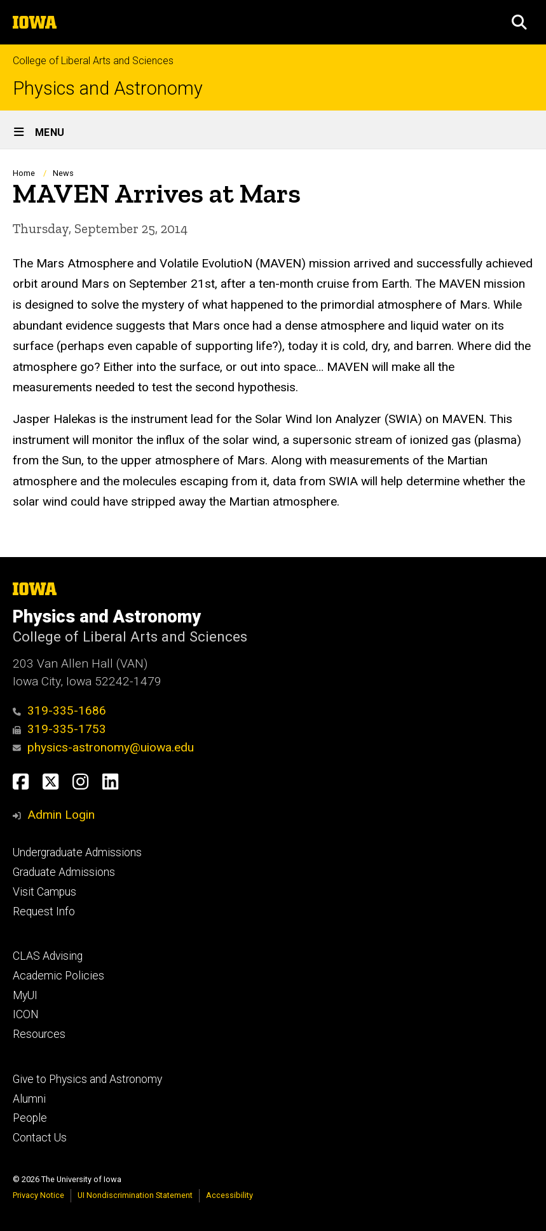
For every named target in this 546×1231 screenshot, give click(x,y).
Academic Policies (58, 975)
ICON (26, 1014)
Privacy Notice (38, 1195)
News (63, 173)
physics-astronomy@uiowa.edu (103, 747)
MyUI (25, 995)
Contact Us (40, 1137)
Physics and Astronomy (108, 88)
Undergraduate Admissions (77, 852)
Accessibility (229, 1195)
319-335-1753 (59, 729)
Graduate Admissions (64, 872)
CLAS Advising (48, 956)
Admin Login (61, 814)
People (30, 1118)
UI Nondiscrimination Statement (135, 1195)
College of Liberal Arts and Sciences (93, 61)
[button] (519, 22)
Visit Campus (44, 891)
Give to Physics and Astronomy (87, 1079)
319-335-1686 (59, 710)
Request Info (44, 911)
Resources (39, 1034)
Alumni (29, 1099)
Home (24, 173)
